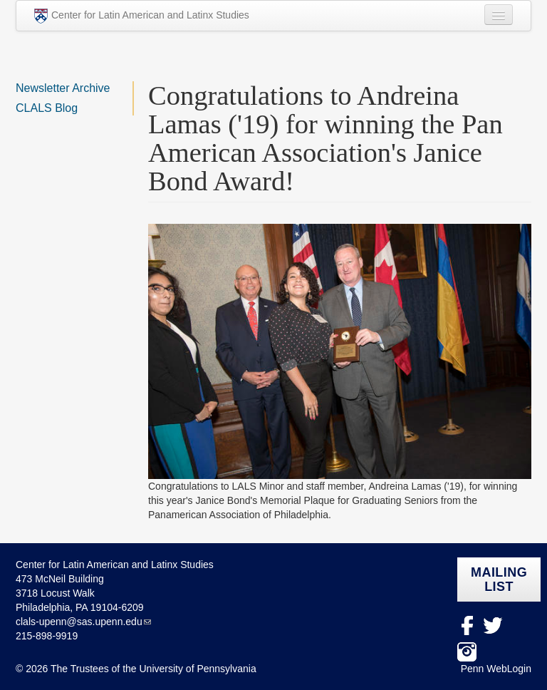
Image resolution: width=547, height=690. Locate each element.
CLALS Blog (47, 108)
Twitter (493, 625)
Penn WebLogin (496, 668)
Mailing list (499, 579)
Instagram (466, 651)
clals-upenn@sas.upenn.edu (79, 621)
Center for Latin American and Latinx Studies (141, 16)
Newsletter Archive (63, 88)
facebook (466, 625)
